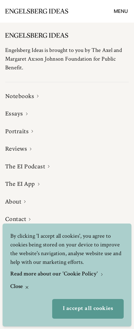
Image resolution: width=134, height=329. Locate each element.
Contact (15, 219)
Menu (121, 11)
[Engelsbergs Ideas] (36, 11)
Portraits (17, 131)
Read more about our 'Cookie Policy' (54, 274)
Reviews (16, 148)
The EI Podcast (25, 166)
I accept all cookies (88, 309)
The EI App (20, 183)
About (13, 201)
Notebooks (19, 96)
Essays (14, 113)
